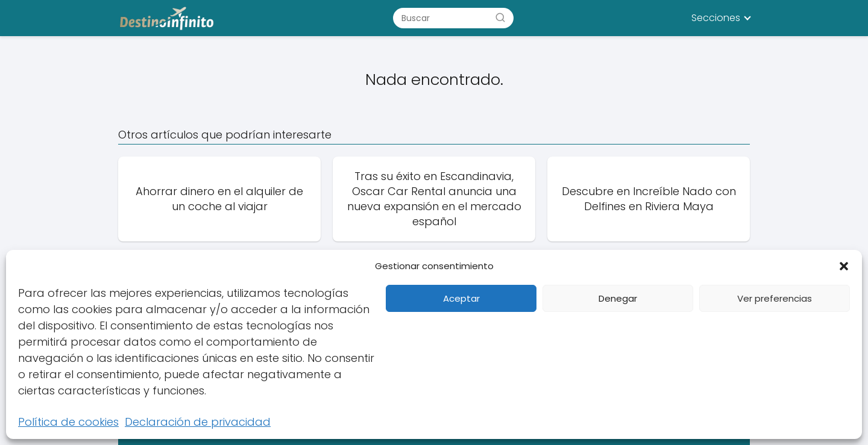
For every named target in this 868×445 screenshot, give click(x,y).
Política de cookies (68, 421)
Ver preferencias (774, 298)
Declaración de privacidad (198, 421)
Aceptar (461, 298)
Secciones (715, 18)
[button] (844, 266)
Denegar (618, 298)
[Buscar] (500, 17)
